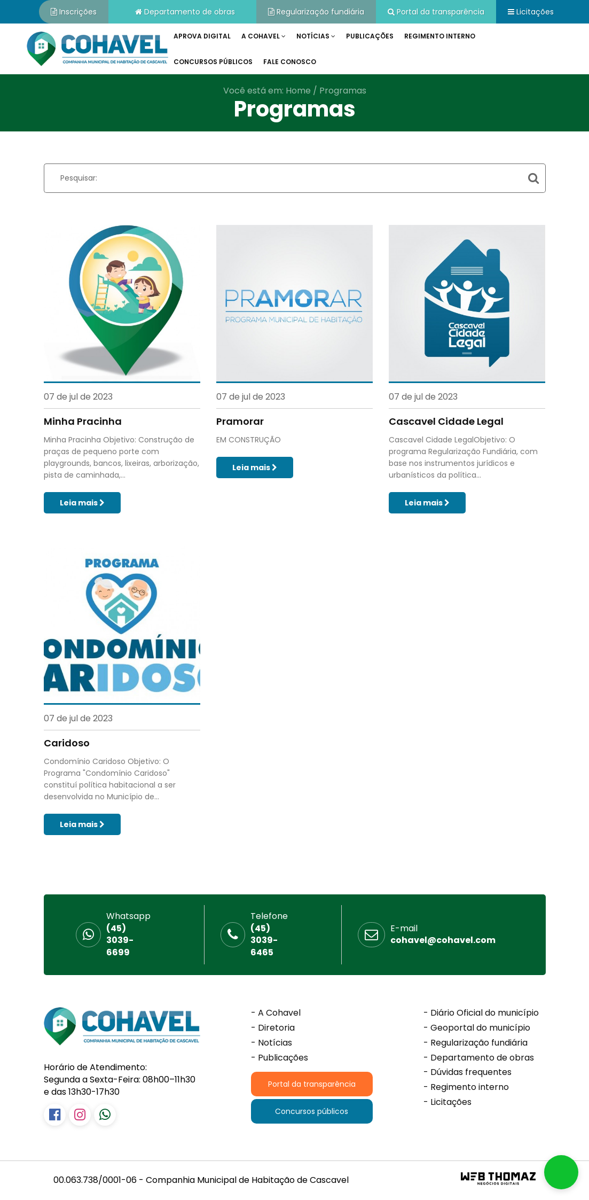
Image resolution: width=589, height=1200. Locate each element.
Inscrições (74, 11)
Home (298, 90)
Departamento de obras (185, 11)
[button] (561, 1172)
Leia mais (82, 502)
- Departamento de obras (478, 1058)
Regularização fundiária (316, 11)
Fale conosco (289, 61)
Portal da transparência (436, 11)
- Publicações (279, 1058)
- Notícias (271, 1043)
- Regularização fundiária (475, 1043)
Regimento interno (439, 36)
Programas (342, 90)
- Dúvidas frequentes (467, 1072)
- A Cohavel (276, 1013)
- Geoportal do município (476, 1028)
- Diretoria (273, 1028)
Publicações (370, 36)
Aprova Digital (202, 36)
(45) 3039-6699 (128, 934)
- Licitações (447, 1102)
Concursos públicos (213, 61)
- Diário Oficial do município (481, 1013)
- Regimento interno (466, 1087)
